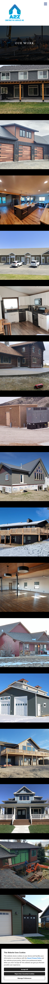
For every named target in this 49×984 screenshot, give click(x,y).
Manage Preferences (24, 978)
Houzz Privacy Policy (34, 958)
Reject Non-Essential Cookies (24, 974)
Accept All (24, 969)
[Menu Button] (45, 4)
